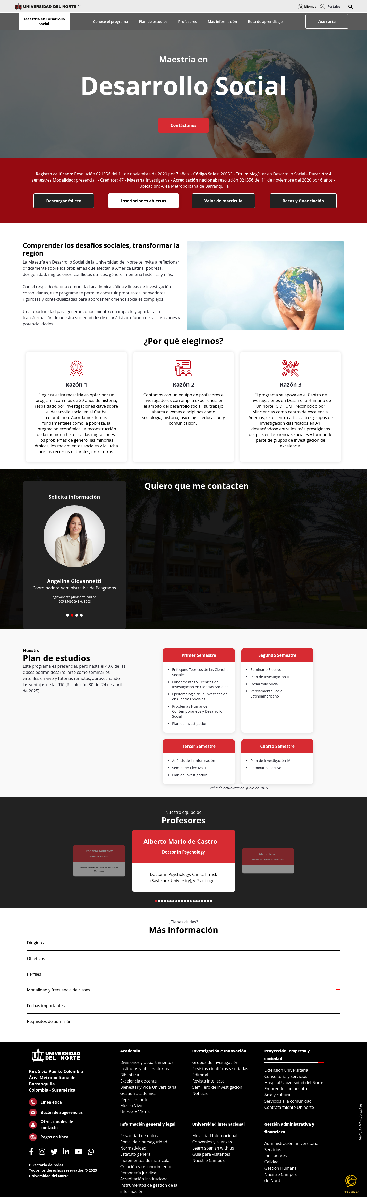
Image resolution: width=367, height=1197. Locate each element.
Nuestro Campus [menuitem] (208, 1160)
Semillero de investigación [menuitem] (217, 1087)
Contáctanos (183, 125)
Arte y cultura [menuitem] (277, 1095)
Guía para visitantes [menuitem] (211, 1154)
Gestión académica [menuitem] (138, 1093)
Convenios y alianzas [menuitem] (212, 1142)
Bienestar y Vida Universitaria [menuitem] (148, 1087)
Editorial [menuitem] (200, 1075)
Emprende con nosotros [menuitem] (287, 1089)
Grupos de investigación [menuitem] (215, 1062)
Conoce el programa (110, 21)
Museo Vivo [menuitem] (131, 1106)
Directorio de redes (46, 1164)
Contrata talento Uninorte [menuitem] (289, 1107)
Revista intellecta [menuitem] (208, 1081)
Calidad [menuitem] (271, 1162)
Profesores (187, 21)
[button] (350, 7)
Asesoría (327, 21)
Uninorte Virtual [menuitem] (135, 1112)
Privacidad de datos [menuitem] (139, 1135)
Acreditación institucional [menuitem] (144, 1179)
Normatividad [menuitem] (133, 1148)
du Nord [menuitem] (272, 1180)
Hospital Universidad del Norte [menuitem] (293, 1082)
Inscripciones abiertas (143, 201)
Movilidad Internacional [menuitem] (214, 1135)
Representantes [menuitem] (135, 1099)
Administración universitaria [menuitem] (291, 1143)
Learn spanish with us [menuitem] (213, 1148)
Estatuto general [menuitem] (136, 1154)
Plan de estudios (153, 21)
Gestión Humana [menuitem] (280, 1168)
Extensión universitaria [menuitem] (286, 1070)
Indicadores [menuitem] (275, 1156)
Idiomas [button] (307, 6)
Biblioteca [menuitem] (129, 1075)
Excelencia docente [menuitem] (138, 1081)
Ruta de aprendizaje (265, 21)
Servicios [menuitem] (272, 1149)
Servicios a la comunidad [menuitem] (288, 1101)
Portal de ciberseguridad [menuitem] (143, 1142)
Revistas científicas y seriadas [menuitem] (220, 1068)
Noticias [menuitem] (200, 1093)
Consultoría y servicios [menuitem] (285, 1076)
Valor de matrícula (223, 201)
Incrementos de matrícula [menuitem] (145, 1160)
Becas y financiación (303, 201)
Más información (222, 21)
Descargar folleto (63, 201)
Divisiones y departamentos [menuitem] (147, 1062)
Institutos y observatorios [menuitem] (144, 1068)
